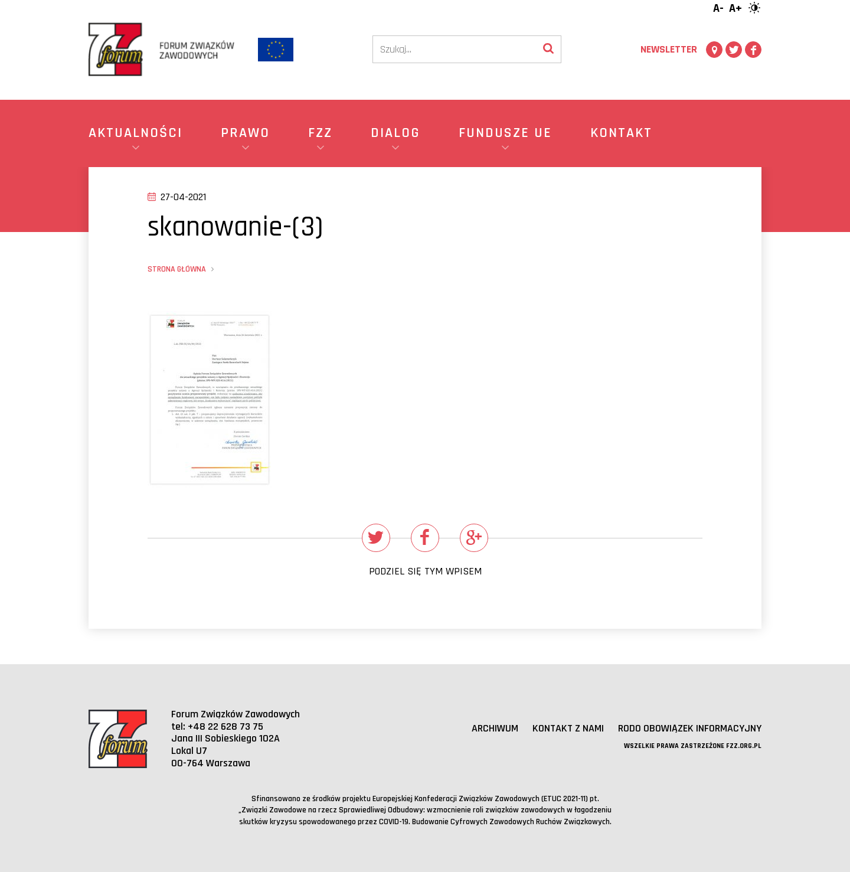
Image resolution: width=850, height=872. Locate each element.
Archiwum (495, 728)
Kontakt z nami (568, 728)
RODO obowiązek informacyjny (689, 728)
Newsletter (668, 49)
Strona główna (177, 269)
